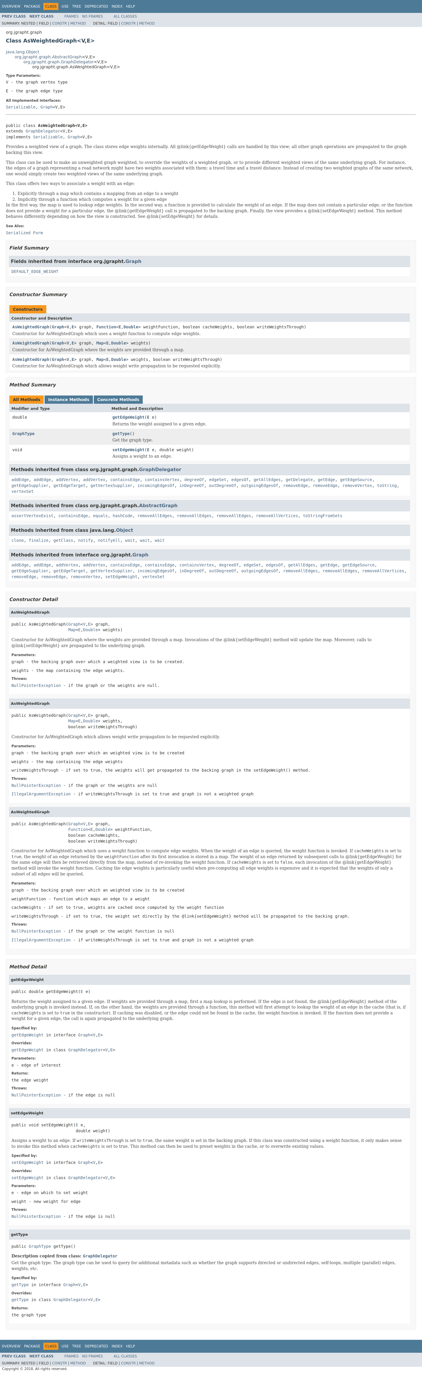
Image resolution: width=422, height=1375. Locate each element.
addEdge (20, 479)
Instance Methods (68, 399)
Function (106, 327)
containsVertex (162, 479)
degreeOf (194, 479)
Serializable (20, 107)
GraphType (23, 433)
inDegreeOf (191, 485)
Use (65, 6)
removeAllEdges (154, 515)
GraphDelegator (42, 131)
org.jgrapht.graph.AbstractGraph (48, 57)
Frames (71, 16)
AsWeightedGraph (30, 327)
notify (85, 540)
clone (17, 540)
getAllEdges (267, 479)
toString (387, 485)
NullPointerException (36, 685)
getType (121, 433)
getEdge (326, 479)
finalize (38, 540)
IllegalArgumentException (41, 794)
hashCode (122, 515)
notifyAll (109, 540)
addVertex (67, 479)
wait (130, 540)
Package (32, 6)
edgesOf (240, 479)
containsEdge (125, 479)
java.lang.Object (22, 52)
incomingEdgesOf (155, 485)
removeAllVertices (277, 515)
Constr (59, 23)
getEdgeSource (356, 479)
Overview (11, 6)
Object (124, 530)
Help (130, 6)
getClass (63, 540)
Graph (46, 107)
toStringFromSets (323, 515)
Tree (76, 6)
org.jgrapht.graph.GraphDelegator (58, 62)
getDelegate (299, 479)
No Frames (92, 16)
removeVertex (357, 485)
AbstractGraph (158, 505)
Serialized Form (24, 232)
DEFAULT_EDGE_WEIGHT (34, 271)
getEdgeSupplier (29, 485)
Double (130, 327)
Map (100, 343)
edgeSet (217, 479)
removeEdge (295, 485)
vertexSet (22, 491)
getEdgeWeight (129, 417)
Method (78, 23)
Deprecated (96, 6)
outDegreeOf (222, 485)
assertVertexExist (32, 515)
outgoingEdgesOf (259, 485)
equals (100, 515)
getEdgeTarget (69, 485)
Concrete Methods (118, 399)
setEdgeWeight (129, 449)
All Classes (125, 16)
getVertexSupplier (111, 485)
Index (117, 6)
